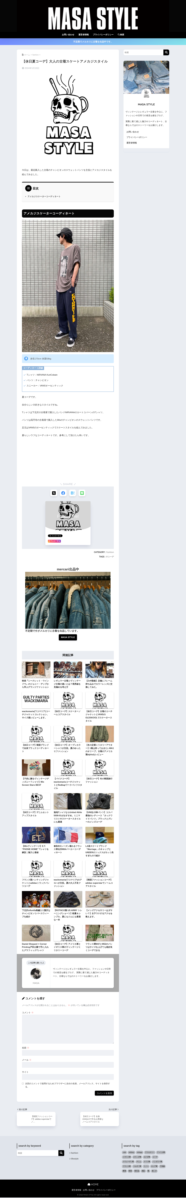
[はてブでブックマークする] (72, 493)
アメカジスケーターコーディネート (44, 196)
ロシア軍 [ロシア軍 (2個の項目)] (154, 1167)
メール (26, 1060)
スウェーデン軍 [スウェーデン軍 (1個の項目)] (128, 1162)
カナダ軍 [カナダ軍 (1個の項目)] (147, 1157)
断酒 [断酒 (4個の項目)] (124, 1171)
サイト (25, 1072)
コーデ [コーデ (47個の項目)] (155, 1157)
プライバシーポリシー (103, 35)
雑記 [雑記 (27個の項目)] (143, 1171)
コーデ (111, 557)
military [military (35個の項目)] (131, 1153)
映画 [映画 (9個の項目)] (130, 1171)
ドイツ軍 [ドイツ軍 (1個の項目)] (147, 1162)
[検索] (166, 52)
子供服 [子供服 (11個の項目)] (162, 1167)
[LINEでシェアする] (82, 493)
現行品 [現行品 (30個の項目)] (136, 1171)
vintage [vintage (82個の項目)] (139, 1153)
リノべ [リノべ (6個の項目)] (146, 1167)
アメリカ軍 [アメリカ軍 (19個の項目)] (161, 1153)
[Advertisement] (68, 459)
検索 (121, 35)
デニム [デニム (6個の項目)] (138, 1162)
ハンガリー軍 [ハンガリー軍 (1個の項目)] (157, 1162)
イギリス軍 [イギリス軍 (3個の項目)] (127, 1157)
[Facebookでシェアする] (63, 493)
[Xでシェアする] (53, 493)
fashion (110, 552)
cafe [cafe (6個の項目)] (124, 1153)
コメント (28, 1013)
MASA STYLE (68, 637)
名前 (25, 1048)
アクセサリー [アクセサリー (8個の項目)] (149, 1153)
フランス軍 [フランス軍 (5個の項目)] (127, 1167)
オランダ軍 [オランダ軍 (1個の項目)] (137, 1157)
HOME (93, 1185)
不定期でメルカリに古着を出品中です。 (93, 41)
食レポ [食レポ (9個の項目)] (154, 1171)
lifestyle (75, 1159)
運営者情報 (83, 35)
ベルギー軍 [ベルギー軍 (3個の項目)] (137, 1167)
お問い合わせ (68, 35)
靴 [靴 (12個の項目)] (148, 1171)
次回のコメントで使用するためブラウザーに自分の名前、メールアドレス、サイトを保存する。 (67, 1086)
